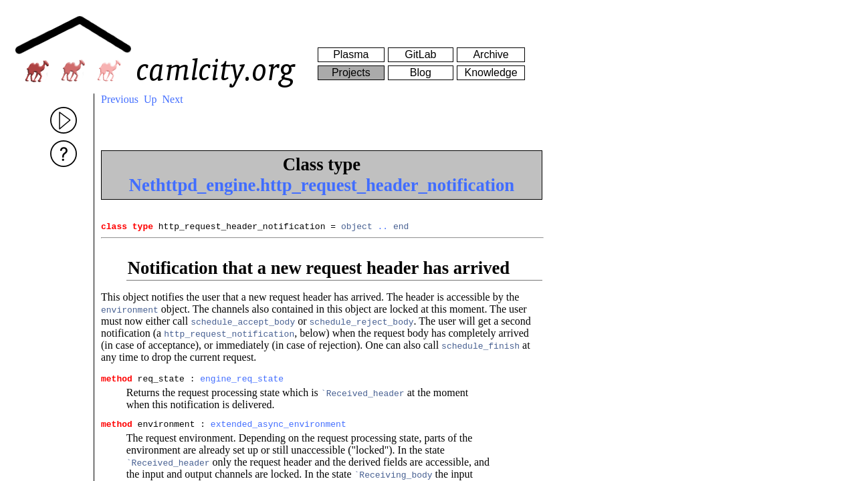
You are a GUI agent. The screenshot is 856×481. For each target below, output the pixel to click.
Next (173, 99)
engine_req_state (242, 382)
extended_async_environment (278, 430)
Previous (119, 99)
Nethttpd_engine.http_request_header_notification (321, 185)
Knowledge (490, 72)
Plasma (350, 54)
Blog (420, 72)
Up (150, 99)
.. (382, 228)
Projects (351, 72)
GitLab (420, 54)
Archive (490, 54)
